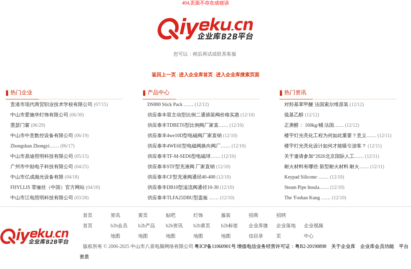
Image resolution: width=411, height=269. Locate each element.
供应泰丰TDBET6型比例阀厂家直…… (187, 125)
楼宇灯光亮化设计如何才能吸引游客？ (325, 145)
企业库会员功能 (377, 246)
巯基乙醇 (294, 114)
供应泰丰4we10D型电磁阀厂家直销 (184, 135)
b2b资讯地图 (174, 231)
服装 (226, 215)
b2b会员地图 (119, 231)
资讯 (115, 215)
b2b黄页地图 (201, 231)
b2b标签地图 (229, 231)
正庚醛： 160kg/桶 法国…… (314, 125)
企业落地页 (286, 231)
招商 (253, 215)
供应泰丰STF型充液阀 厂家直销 (181, 166)
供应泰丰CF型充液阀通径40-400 (181, 177)
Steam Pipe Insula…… (306, 187)
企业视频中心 (313, 231)
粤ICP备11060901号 (215, 246)
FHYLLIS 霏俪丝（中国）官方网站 (47, 187)
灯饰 (198, 215)
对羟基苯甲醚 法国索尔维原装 (316, 104)
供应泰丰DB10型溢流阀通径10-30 (183, 187)
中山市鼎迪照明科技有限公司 (41, 156)
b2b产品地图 (146, 231)
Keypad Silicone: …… (306, 177)
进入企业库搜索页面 (237, 74)
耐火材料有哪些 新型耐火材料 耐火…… (326, 166)
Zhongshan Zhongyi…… (34, 145)
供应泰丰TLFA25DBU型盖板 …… (183, 197)
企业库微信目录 (258, 231)
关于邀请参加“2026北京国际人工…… (324, 156)
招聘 (281, 215)
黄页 (143, 215)
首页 (88, 215)
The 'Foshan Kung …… (307, 197)
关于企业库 (343, 246)
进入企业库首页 (196, 74)
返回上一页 (164, 74)
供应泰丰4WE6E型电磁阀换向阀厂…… (188, 145)
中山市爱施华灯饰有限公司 (39, 114)
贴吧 (170, 215)
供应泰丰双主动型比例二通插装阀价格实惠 (193, 114)
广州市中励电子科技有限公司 (41, 166)
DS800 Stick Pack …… (170, 104)
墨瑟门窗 (20, 125)
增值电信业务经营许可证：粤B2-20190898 (281, 246)
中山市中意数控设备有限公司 (41, 135)
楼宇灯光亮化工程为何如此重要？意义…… (330, 135)
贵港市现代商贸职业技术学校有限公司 (51, 104)
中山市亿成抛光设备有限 (37, 177)
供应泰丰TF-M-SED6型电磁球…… (184, 156)
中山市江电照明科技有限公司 (41, 197)
